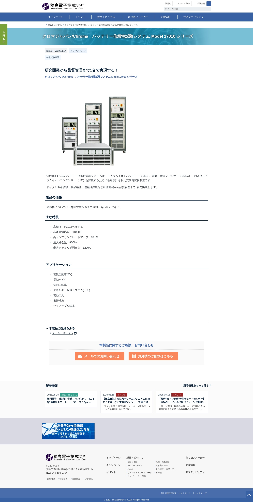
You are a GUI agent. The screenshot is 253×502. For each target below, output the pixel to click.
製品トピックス (106, 16)
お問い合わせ (4, 36)
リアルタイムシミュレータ (140, 472)
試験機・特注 (162, 465)
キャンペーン (55, 16)
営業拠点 (63, 479)
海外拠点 (76, 479)
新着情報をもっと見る (196, 385)
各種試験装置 (52, 57)
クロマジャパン (78, 51)
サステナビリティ (193, 16)
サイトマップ (201, 493)
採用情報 (201, 4)
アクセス (89, 479)
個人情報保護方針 (169, 493)
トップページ (43, 25)
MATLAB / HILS (135, 465)
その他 (159, 472)
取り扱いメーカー (138, 16)
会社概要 (51, 479)
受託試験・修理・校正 (166, 469)
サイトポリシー (185, 493)
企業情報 (165, 16)
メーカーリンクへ (62, 333)
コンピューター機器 (137, 476)
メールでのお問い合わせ (101, 356)
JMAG (130, 469)
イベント (80, 16)
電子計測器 (133, 462)
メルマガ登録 (184, 4)
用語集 (168, 4)
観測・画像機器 (163, 462)
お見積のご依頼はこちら (155, 356)
